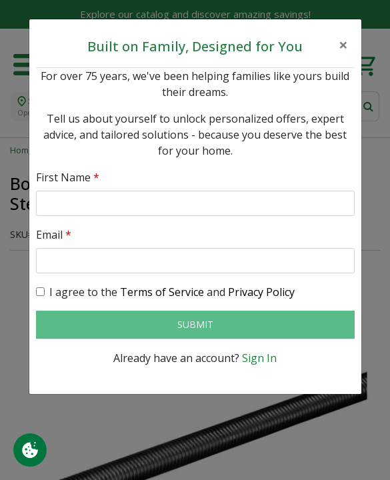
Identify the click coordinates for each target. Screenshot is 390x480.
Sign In (259, 358)
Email (53, 234)
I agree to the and (172, 292)
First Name (67, 177)
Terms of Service (162, 292)
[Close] (343, 44)
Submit (195, 324)
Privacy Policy (261, 292)
